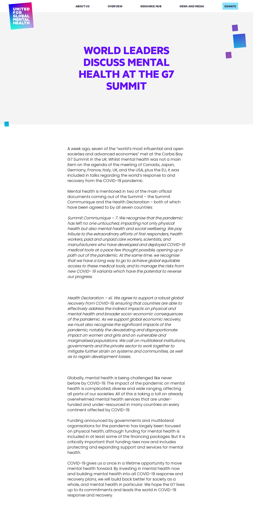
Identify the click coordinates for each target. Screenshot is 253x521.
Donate (230, 6)
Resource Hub (151, 6)
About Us (83, 6)
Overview (115, 6)
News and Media (192, 6)
